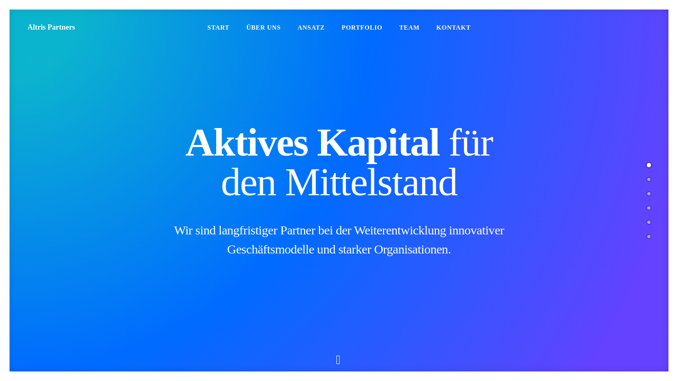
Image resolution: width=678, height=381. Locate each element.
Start (218, 27)
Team (409, 27)
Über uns (263, 27)
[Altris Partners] (51, 27)
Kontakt (453, 27)
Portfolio (362, 27)
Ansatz (311, 27)
